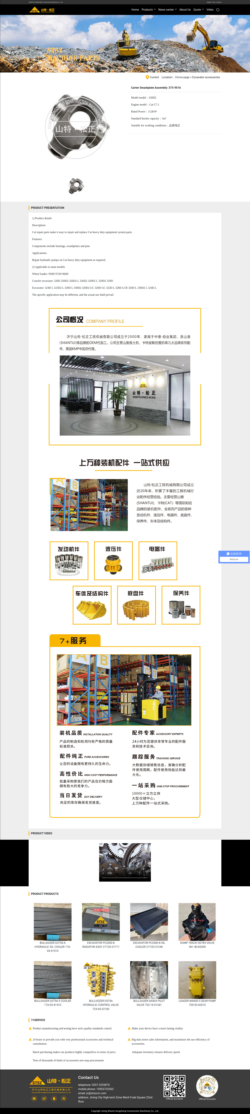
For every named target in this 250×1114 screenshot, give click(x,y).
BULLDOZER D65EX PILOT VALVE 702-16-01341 (151, 985)
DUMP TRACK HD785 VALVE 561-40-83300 (202, 923)
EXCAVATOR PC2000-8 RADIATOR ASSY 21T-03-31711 (99, 923)
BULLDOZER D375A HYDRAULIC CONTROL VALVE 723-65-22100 (99, 987)
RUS (213, 2)
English (209, 2)
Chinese (218, 2)
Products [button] (147, 9)
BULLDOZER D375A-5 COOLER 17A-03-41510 (48, 985)
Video (210, 9)
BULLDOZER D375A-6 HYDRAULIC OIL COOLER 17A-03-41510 (48, 925)
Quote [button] (198, 9)
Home (135, 9)
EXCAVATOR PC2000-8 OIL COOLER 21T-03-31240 (151, 923)
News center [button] (166, 9)
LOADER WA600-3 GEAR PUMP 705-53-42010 (202, 985)
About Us (185, 9)
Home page (182, 77)
